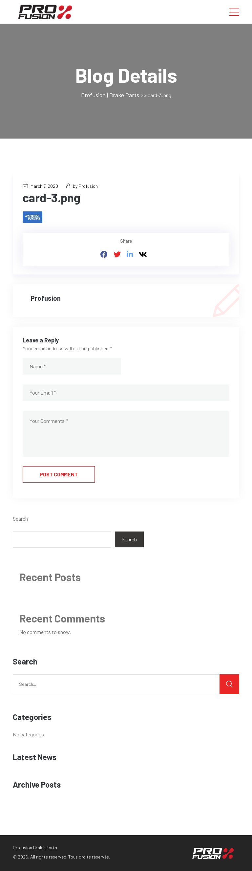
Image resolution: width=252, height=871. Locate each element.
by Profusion (82, 186)
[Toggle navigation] (234, 12)
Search (20, 518)
